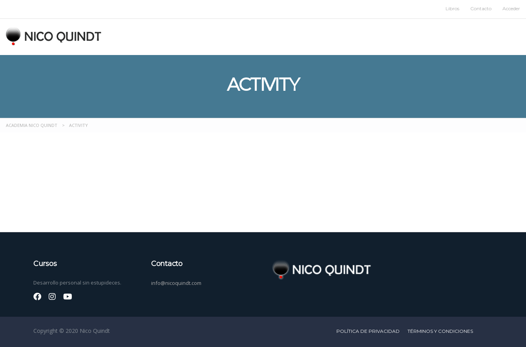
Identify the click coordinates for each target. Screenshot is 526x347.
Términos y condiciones (440, 331)
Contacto (480, 8)
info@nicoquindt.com (176, 282)
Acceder (511, 8)
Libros (452, 8)
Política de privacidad (368, 331)
